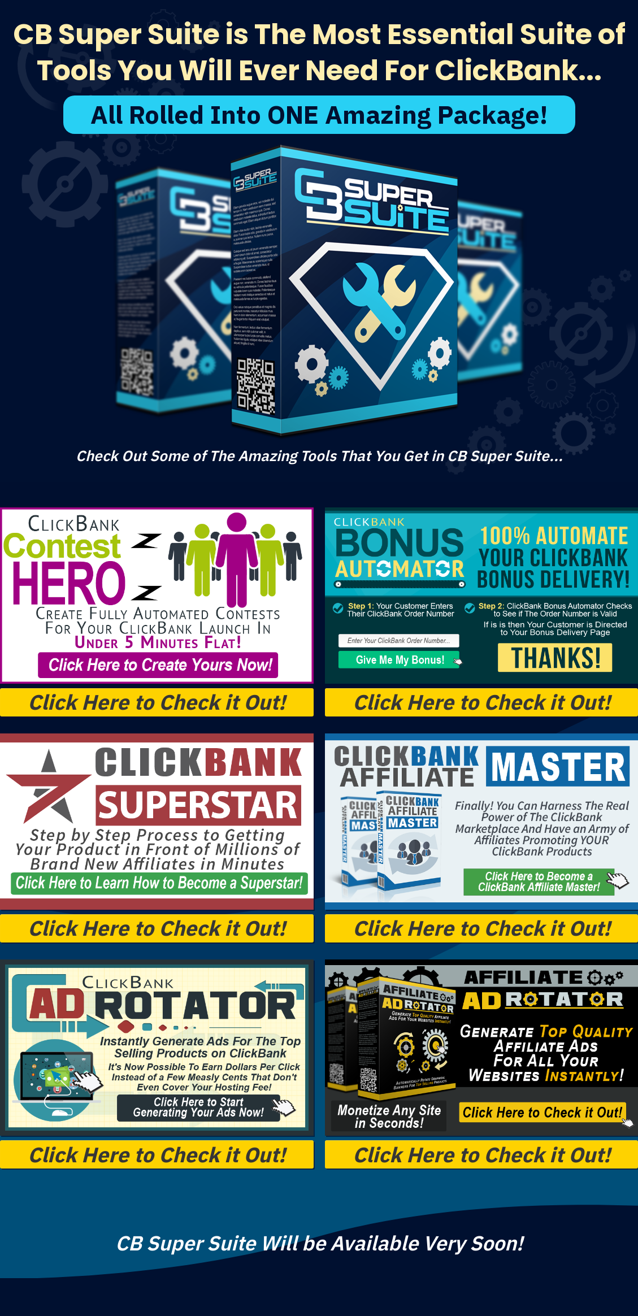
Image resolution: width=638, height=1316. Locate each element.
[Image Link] (157, 595)
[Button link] (157, 702)
